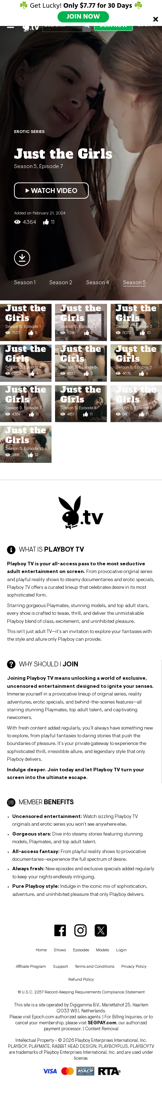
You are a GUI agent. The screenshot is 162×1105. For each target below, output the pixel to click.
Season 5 (134, 282)
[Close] (155, 19)
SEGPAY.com (102, 1022)
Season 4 (97, 282)
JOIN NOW (83, 16)
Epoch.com (43, 1016)
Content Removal (102, 1028)
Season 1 (24, 282)
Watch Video (51, 190)
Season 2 (60, 282)
